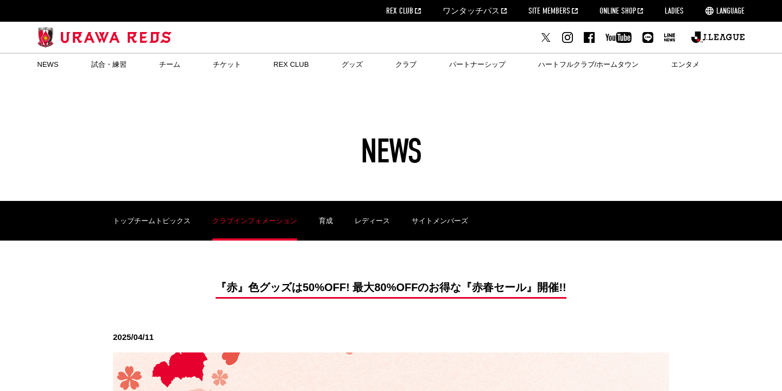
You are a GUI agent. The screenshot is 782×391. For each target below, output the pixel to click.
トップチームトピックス (152, 221)
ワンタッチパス (471, 11)
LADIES (674, 11)
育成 (326, 221)
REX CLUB (399, 11)
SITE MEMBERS (549, 11)
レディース (372, 221)
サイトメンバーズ (440, 221)
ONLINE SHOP (618, 11)
